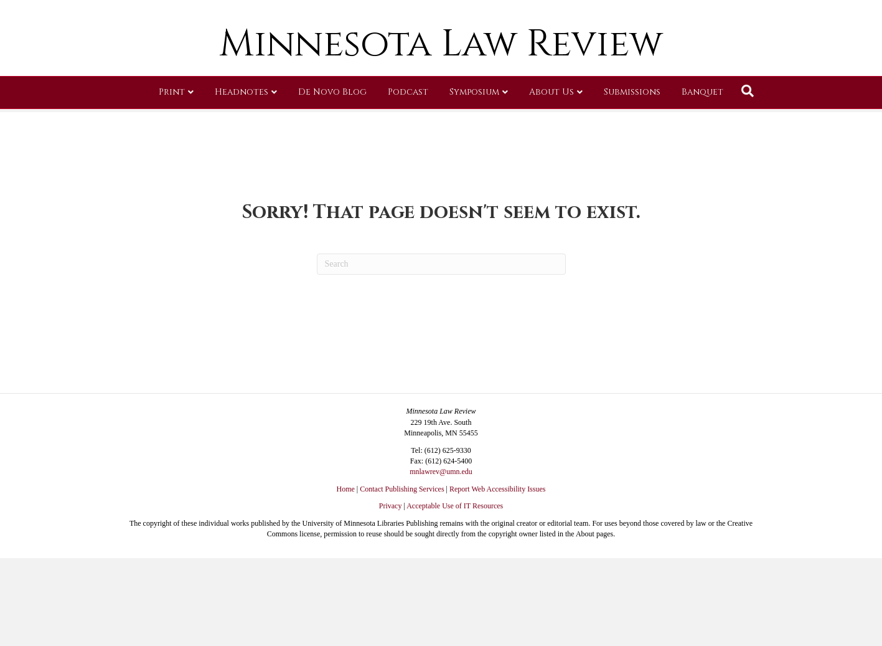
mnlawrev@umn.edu (441, 471)
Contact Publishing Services (402, 489)
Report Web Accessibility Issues (497, 489)
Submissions (632, 183)
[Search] (747, 182)
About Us (551, 183)
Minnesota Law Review (441, 135)
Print (172, 183)
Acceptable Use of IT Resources (454, 505)
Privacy (390, 505)
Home (346, 489)
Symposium (474, 183)
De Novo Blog (332, 183)
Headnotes (241, 183)
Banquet (702, 183)
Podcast (408, 183)
